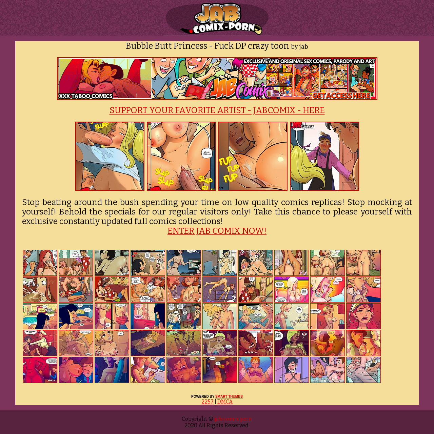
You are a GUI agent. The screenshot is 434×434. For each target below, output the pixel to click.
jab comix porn (232, 419)
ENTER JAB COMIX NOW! (217, 231)
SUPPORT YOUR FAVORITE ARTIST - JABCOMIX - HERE (217, 110)
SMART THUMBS (229, 396)
